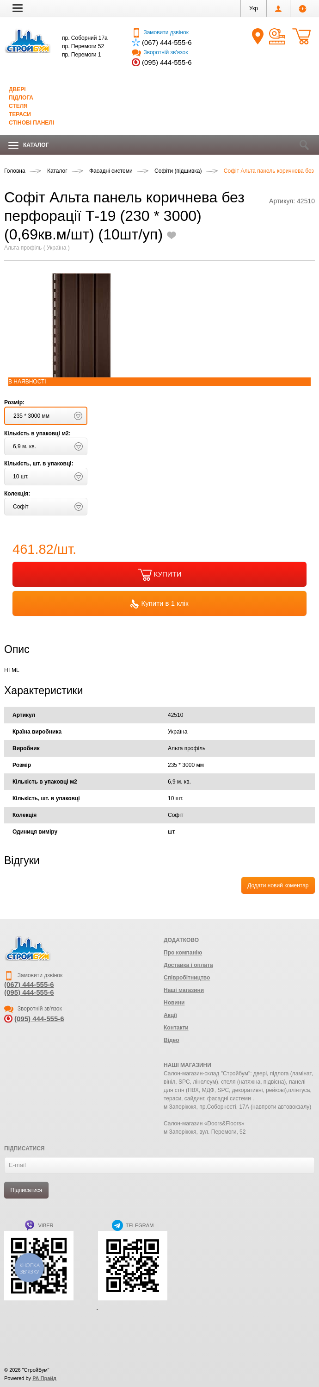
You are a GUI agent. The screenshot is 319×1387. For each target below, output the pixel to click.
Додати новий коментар (277, 885)
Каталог (28, 145)
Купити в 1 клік (159, 604)
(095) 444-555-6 (167, 62)
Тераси (20, 114)
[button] (17, 8)
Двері (17, 89)
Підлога (21, 97)
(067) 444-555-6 (167, 42)
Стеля (18, 106)
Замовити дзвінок (160, 32)
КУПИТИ (160, 575)
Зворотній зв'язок (160, 52)
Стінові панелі (31, 122)
